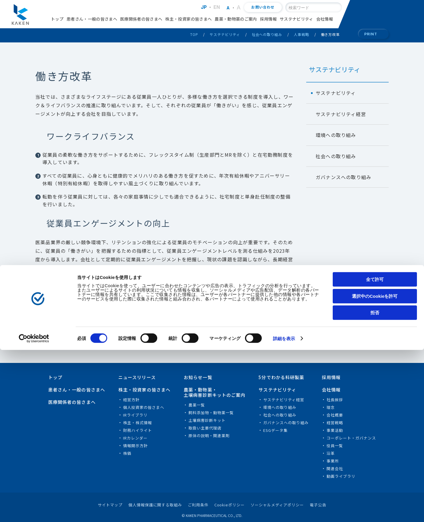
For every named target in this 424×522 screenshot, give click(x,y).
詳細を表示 (284, 510)
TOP (194, 34)
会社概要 (335, 415)
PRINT (370, 34)
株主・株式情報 (137, 422)
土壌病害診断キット (207, 420)
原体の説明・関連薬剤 (209, 435)
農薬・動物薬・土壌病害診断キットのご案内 (215, 392)
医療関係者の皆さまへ (141, 19)
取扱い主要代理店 (204, 428)
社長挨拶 (335, 400)
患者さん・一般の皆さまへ (92, 19)
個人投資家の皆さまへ (143, 407)
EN (216, 7)
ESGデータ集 (275, 430)
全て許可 (375, 451)
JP (204, 7)
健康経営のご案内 (61, 288)
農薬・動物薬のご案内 (236, 19)
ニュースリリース (137, 377)
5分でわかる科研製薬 (281, 377)
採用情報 (268, 19)
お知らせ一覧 (198, 377)
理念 (331, 407)
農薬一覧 (196, 405)
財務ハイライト (137, 430)
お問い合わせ (262, 7)
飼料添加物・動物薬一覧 (211, 412)
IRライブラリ (135, 415)
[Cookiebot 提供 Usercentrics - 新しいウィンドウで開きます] (38, 510)
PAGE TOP (407, 372)
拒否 (374, 484)
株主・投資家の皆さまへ (188, 19)
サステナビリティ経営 (341, 114)
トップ (57, 19)
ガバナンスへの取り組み (343, 177)
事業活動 (335, 430)
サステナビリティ (296, 19)
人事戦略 (301, 34)
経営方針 (131, 400)
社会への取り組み (267, 34)
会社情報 (324, 19)
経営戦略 (335, 422)
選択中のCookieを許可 (375, 468)
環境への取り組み (336, 134)
